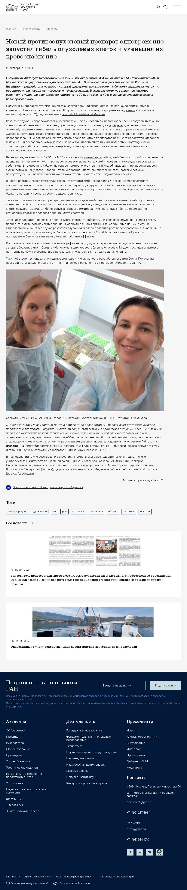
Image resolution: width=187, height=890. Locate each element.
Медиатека (134, 767)
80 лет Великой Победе (22, 811)
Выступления (136, 743)
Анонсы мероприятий (142, 736)
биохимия (129, 511)
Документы (14, 798)
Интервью (134, 749)
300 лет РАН (14, 805)
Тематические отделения (23, 767)
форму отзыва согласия (113, 703)
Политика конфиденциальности (75, 876)
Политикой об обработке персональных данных (99, 696)
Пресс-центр (31, 28)
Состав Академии (18, 761)
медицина (97, 511)
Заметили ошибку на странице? (27, 883)
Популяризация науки (81, 777)
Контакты (137, 777)
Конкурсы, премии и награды (86, 783)
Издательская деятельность (85, 764)
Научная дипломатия (80, 758)
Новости (52, 28)
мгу (54, 511)
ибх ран (112, 511)
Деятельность (80, 721)
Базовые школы (77, 770)
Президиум (14, 755)
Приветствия (136, 755)
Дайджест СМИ (137, 761)
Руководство (15, 743)
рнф (64, 511)
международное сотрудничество (27, 511)
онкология (78, 511)
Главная (11, 28)
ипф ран (145, 511)
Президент (13, 736)
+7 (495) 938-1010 (138, 839)
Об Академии (15, 730)
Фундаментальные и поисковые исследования (88, 738)
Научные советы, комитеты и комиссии (26, 791)
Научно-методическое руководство (91, 752)
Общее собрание (18, 749)
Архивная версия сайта (38, 876)
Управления (14, 783)
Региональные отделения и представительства (25, 775)
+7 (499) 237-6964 (138, 812)
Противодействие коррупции (116, 876)
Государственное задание (84, 730)
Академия (16, 721)
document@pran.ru (139, 802)
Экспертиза (74, 746)
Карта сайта (13, 876)
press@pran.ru (14, 706)
